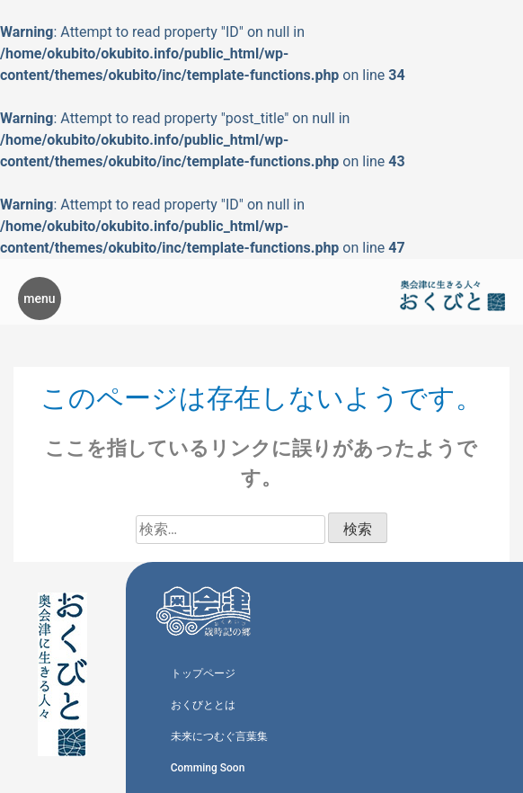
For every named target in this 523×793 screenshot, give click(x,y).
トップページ (203, 673)
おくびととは (203, 705)
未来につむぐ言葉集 (219, 736)
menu (39, 298)
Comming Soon (208, 768)
